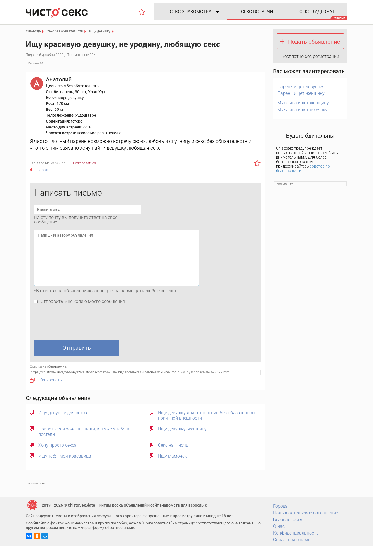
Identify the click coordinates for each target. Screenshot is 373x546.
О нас (279, 526)
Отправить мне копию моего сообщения (83, 301)
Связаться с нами (292, 539)
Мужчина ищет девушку (302, 109)
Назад (42, 170)
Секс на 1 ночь (173, 445)
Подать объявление (314, 41)
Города (280, 506)
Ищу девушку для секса (62, 412)
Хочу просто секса (57, 445)
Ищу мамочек (172, 456)
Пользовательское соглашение (305, 513)
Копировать (46, 380)
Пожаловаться (84, 163)
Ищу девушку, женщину (182, 429)
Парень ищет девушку (300, 86)
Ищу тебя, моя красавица (64, 456)
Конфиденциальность (296, 533)
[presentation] (76, 323)
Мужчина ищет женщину (303, 102)
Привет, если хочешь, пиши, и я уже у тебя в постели (83, 431)
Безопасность (287, 519)
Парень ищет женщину (301, 93)
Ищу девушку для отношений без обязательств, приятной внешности (207, 415)
